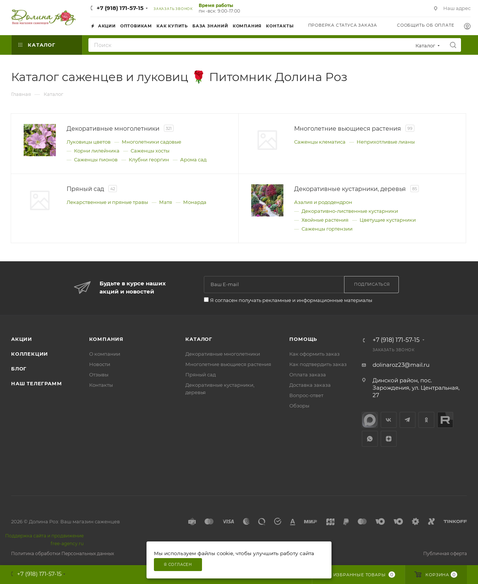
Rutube (445, 420)
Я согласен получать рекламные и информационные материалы (291, 300)
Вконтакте (389, 420)
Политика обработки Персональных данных (62, 553)
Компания (106, 339)
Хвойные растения (325, 220)
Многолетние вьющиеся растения (228, 364)
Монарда (194, 202)
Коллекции (29, 354)
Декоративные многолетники (222, 354)
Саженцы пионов (96, 159)
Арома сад (193, 159)
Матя (165, 202)
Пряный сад (200, 374)
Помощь (303, 339)
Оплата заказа (307, 374)
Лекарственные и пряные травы (107, 202)
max (370, 420)
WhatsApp (370, 439)
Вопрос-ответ (306, 395)
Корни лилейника (97, 151)
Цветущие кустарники (388, 220)
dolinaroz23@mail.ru (401, 364)
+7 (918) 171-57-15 (120, 7)
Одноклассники (426, 420)
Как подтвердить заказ (318, 364)
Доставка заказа (310, 385)
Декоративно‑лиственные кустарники (350, 211)
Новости (99, 364)
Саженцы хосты (150, 151)
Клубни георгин (149, 159)
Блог (19, 369)
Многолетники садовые (151, 142)
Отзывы (98, 374)
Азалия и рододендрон (323, 202)
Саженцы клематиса (320, 142)
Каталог (198, 339)
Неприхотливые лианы (386, 142)
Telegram (407, 420)
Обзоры (299, 406)
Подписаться (372, 284)
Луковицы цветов (89, 142)
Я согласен (178, 564)
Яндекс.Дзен (389, 439)
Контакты (101, 385)
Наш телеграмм (36, 383)
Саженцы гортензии (327, 229)
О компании (104, 354)
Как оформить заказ (314, 354)
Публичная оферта (445, 553)
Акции (21, 339)
